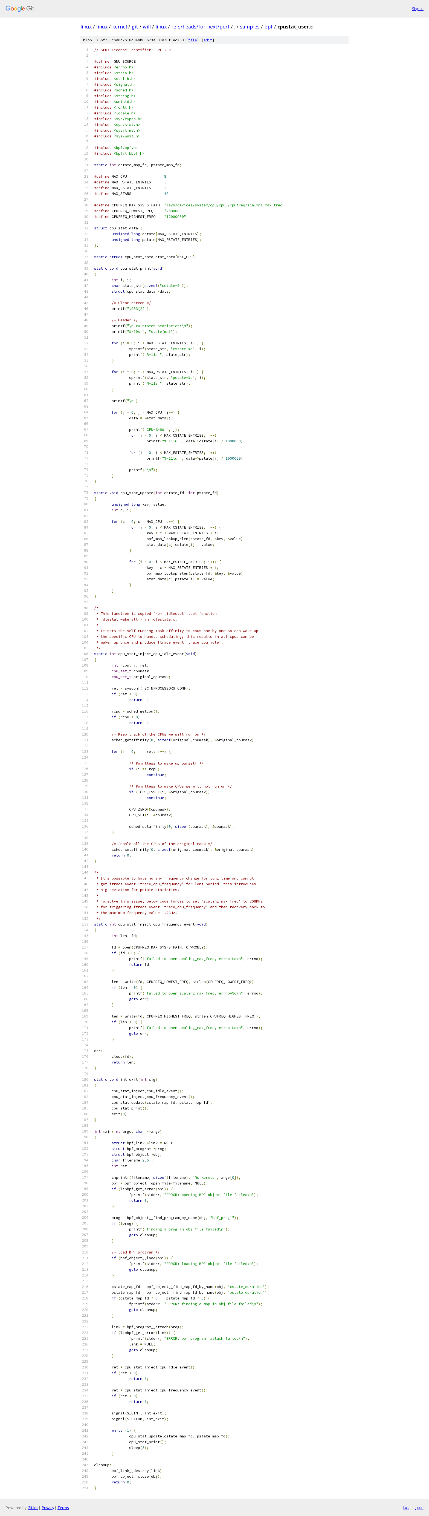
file (192, 40)
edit (208, 40)
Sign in (418, 8)
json (419, 1507)
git (135, 26)
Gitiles (33, 1507)
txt (406, 1507)
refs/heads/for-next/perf (200, 26)
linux (86, 26)
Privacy (48, 1507)
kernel (119, 26)
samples (250, 26)
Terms (63, 1507)
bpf (268, 26)
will (147, 26)
